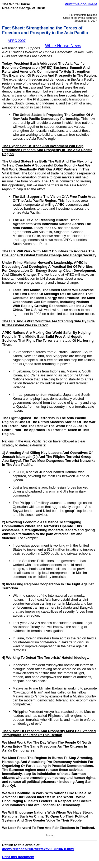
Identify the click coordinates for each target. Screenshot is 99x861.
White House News (63, 45)
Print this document (81, 4)
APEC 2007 (17, 41)
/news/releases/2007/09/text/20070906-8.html (38, 849)
